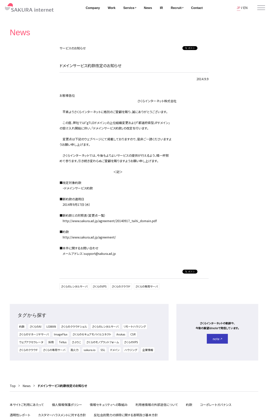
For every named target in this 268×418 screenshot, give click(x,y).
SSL (103, 350)
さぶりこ (76, 342)
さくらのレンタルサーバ (74, 286)
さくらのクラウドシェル (74, 326)
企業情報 (147, 350)
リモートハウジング (135, 326)
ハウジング (131, 350)
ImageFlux (60, 334)
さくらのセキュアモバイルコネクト (92, 334)
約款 (22, 326)
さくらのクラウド (121, 286)
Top (13, 385)
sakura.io (90, 350)
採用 (51, 342)
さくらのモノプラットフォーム (102, 342)
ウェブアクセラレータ (31, 342)
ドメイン (114, 350)
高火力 (74, 350)
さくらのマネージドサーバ (34, 334)
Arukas (120, 334)
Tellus (63, 342)
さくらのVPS (100, 286)
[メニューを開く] (261, 8)
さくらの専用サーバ (146, 286)
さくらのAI (35, 326)
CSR (133, 334)
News (27, 385)
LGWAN (51, 326)
